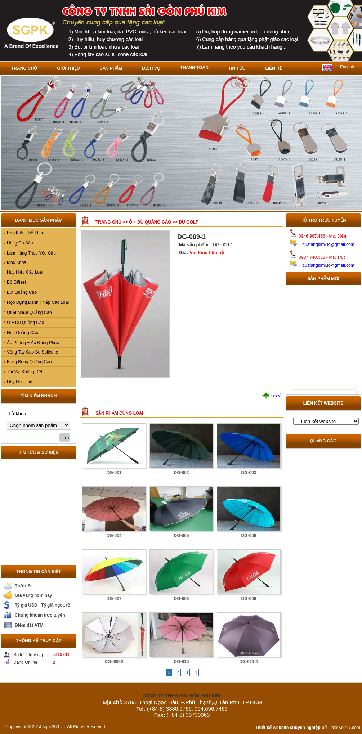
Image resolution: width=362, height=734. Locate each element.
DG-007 (113, 598)
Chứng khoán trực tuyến (40, 615)
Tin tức (237, 68)
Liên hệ (273, 68)
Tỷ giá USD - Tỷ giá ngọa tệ (42, 605)
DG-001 (113, 472)
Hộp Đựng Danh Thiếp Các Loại (38, 302)
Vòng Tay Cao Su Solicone (32, 352)
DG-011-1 (248, 661)
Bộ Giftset (16, 282)
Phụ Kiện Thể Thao (25, 232)
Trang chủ (24, 68)
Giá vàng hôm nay (33, 595)
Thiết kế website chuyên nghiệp (288, 727)
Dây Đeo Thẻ (19, 381)
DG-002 (181, 472)
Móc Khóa (16, 262)
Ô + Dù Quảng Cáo (25, 322)
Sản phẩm (111, 68)
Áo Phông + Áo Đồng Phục (33, 342)
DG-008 (181, 598)
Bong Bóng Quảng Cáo (29, 361)
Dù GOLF (188, 222)
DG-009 (248, 598)
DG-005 (181, 535)
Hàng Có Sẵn (20, 243)
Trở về (272, 395)
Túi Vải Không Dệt (24, 371)
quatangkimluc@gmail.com (328, 244)
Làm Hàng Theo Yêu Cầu (31, 253)
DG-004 (113, 535)
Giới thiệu (68, 68)
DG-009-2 (114, 661)
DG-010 (181, 661)
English (347, 66)
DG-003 (248, 472)
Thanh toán (194, 67)
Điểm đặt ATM (29, 625)
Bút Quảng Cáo (22, 292)
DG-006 (248, 535)
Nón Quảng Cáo (22, 332)
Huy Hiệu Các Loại (25, 272)
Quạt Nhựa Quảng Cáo (29, 312)
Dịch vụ (151, 68)
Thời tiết (23, 586)
